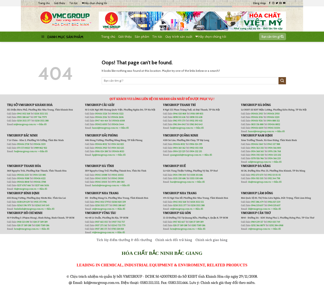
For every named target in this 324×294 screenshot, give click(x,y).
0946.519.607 (257, 205)
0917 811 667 (179, 221)
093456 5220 (273, 117)
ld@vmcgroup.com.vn (259, 208)
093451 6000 (101, 124)
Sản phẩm (142, 37)
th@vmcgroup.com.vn (25, 188)
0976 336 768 (274, 151)
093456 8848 (23, 181)
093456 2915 (257, 113)
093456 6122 (39, 178)
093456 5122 (117, 113)
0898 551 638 (196, 117)
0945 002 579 (101, 201)
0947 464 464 (101, 120)
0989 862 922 (40, 147)
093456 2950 (273, 113)
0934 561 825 (117, 144)
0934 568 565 (257, 151)
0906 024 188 (101, 151)
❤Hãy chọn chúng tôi (94, 3)
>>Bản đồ (41, 124)
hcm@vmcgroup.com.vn (26, 228)
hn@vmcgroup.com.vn (181, 127)
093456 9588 (23, 178)
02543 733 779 (118, 225)
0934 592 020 (257, 154)
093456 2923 (101, 147)
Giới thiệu (59, 3)
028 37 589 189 (40, 221)
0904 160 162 (179, 147)
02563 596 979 (24, 205)
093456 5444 (117, 124)
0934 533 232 (274, 154)
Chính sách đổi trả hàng (174, 240)
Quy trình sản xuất (179, 37)
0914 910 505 (257, 178)
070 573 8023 (23, 147)
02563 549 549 (42, 205)
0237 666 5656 (42, 185)
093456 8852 (274, 124)
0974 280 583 (118, 181)
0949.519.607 (274, 205)
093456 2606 (117, 117)
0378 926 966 (257, 158)
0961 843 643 (196, 124)
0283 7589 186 (42, 225)
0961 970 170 (179, 120)
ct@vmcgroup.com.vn (259, 228)
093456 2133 (23, 174)
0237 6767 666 (24, 185)
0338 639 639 (23, 201)
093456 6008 (118, 120)
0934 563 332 (257, 147)
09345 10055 (117, 174)
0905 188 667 (23, 117)
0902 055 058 (196, 147)
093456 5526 (101, 113)
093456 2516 (101, 117)
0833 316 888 (257, 124)
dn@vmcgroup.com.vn (259, 181)
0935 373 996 (40, 201)
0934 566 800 (274, 147)
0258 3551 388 (42, 120)
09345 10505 (101, 181)
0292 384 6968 (276, 225)
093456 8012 (101, 144)
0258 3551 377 (24, 120)
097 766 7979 (40, 117)
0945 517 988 (273, 144)
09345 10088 (101, 174)
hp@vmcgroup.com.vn (103, 154)
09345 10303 (101, 178)
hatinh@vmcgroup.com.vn (105, 185)
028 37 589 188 (24, 225)
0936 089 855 (196, 113)
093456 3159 (39, 144)
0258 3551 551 (41, 113)
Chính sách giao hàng (211, 240)
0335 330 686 (179, 178)
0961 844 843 (179, 124)
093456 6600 (257, 127)
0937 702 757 (118, 221)
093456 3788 (39, 181)
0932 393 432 (195, 120)
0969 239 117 (257, 221)
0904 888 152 (273, 120)
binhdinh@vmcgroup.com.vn (29, 208)
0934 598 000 (180, 174)
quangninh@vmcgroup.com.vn (185, 154)
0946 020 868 (180, 113)
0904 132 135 (195, 151)
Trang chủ (44, 3)
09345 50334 (274, 127)
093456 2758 (23, 144)
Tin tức (73, 3)
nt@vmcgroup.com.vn (25, 124)
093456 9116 (257, 120)
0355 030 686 (196, 178)
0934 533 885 (39, 174)
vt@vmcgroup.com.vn (103, 232)
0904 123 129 (179, 151)
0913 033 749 (273, 221)
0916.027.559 (274, 201)
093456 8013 (118, 151)
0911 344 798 (274, 178)
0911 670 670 (257, 174)
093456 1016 (257, 117)
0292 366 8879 (258, 225)
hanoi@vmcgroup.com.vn (105, 127)
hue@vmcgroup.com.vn (182, 181)
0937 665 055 (101, 221)
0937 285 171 (101, 228)
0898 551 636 (179, 117)
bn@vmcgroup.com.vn (25, 151)
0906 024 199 (195, 144)
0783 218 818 (117, 228)
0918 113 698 (23, 221)
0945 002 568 (24, 113)
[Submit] (282, 37)
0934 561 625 (117, 147)
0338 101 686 (196, 174)
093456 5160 (257, 144)
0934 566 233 (274, 158)
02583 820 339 (119, 201)
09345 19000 (117, 178)
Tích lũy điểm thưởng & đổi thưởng (124, 240)
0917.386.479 (257, 201)
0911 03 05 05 (274, 174)
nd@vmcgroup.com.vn (259, 161)
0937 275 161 (101, 225)
